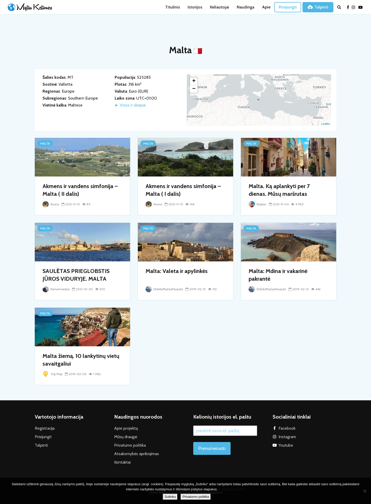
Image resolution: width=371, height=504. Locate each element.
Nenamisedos (56, 289)
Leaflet (325, 123)
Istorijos (195, 7)
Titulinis (172, 7)
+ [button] (194, 81)
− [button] (194, 89)
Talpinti (318, 7)
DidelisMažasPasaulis (164, 289)
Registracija (45, 428)
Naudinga (245, 7)
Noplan (257, 204)
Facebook (287, 428)
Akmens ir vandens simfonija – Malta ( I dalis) (183, 190)
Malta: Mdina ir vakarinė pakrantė (278, 275)
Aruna (51, 204)
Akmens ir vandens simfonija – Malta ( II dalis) (80, 190)
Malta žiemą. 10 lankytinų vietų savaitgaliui (81, 359)
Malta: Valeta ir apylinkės (177, 271)
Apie (266, 7)
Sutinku (170, 497)
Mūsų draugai (125, 436)
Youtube (286, 445)
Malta (45, 143)
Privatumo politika (130, 445)
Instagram (287, 436)
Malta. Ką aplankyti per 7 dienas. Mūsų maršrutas (279, 190)
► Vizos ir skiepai (130, 105)
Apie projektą (126, 428)
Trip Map (52, 374)
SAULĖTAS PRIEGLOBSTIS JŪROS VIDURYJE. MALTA (76, 275)
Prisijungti (288, 7)
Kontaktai (122, 462)
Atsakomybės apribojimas (136, 453)
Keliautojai (219, 7)
